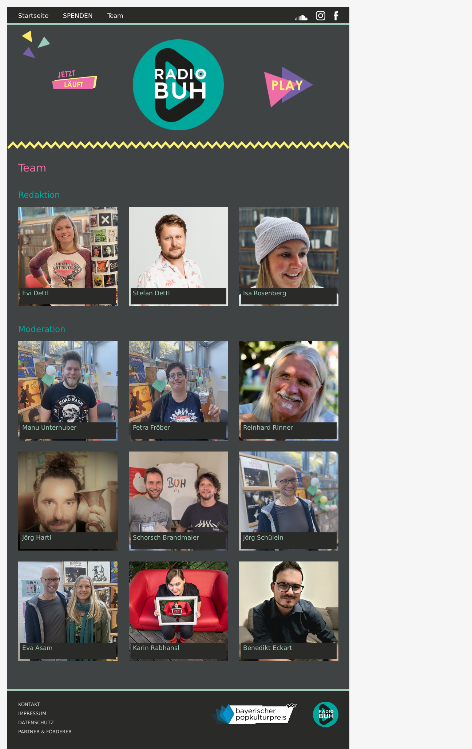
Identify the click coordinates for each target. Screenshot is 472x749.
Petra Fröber (151, 427)
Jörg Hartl (36, 537)
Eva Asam (37, 647)
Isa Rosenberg (264, 293)
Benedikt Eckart (267, 647)
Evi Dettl (35, 293)
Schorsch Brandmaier (166, 537)
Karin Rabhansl (156, 647)
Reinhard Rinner (268, 427)
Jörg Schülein (263, 537)
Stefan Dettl (151, 293)
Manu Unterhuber (49, 427)
